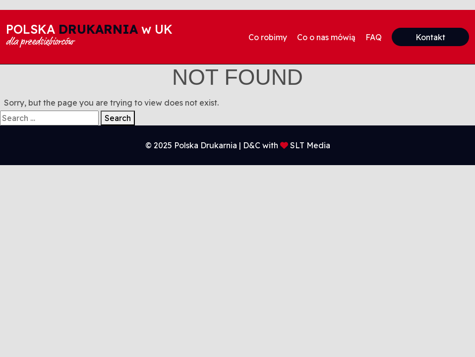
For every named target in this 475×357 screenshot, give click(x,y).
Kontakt (430, 37)
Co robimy (267, 37)
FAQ (373, 37)
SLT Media (310, 145)
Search (118, 118)
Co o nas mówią (326, 37)
